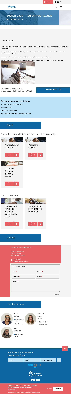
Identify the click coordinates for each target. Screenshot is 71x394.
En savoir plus (35, 392)
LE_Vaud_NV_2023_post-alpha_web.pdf (40, 154)
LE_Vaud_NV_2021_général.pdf (16, 184)
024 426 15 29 (17, 259)
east (59, 360)
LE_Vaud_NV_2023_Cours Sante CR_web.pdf (16, 224)
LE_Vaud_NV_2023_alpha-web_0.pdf (16, 154)
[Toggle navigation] (61, 7)
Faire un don (48, 2)
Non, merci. (49, 388)
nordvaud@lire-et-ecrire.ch (21, 261)
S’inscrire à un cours (19, 266)
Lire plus (10, 155)
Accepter (58, 388)
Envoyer (56, 294)
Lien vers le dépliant (53, 89)
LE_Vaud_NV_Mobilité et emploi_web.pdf (40, 224)
